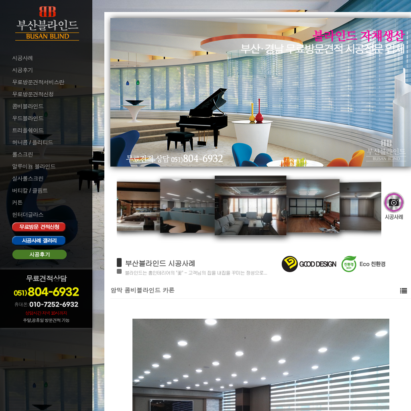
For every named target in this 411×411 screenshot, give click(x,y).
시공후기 (22, 70)
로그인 (19, 334)
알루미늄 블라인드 (33, 166)
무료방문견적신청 (33, 94)
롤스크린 (22, 154)
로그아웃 (21, 345)
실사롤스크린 (27, 178)
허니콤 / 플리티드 (32, 142)
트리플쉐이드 (27, 130)
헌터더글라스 (27, 215)
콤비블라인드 (27, 106)
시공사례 (22, 58)
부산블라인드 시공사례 (160, 263)
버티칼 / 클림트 (30, 190)
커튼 (17, 202)
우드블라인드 (27, 118)
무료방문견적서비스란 (38, 82)
